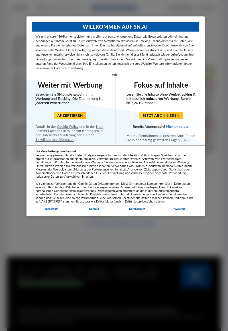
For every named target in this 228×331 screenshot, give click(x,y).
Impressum (51, 209)
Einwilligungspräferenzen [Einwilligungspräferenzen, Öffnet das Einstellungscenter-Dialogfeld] (54, 139)
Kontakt (94, 209)
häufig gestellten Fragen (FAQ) (165, 140)
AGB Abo (180, 209)
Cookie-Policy (67, 126)
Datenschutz (137, 209)
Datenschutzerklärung (59, 135)
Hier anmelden (177, 126)
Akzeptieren (70, 115)
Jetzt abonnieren (160, 115)
